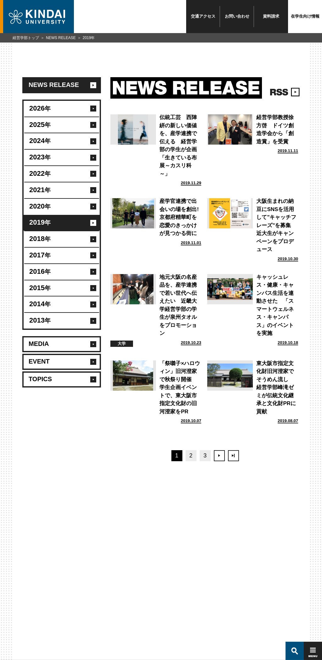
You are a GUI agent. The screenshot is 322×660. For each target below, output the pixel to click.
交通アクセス (203, 16)
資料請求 (271, 16)
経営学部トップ (26, 38)
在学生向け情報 (305, 16)
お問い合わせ (237, 16)
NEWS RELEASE (61, 38)
